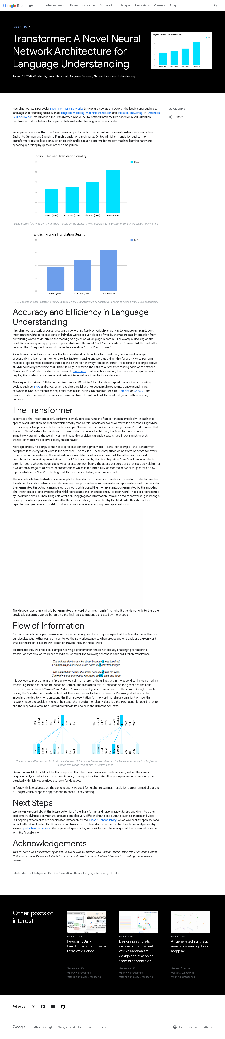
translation (104, 113)
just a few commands (36, 828)
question (123, 113)
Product (116, 873)
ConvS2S (139, 391)
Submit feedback (200, 1027)
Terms (103, 1027)
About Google (43, 1027)
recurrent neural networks (66, 109)
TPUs (37, 387)
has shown (79, 371)
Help (179, 1027)
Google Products (69, 1027)
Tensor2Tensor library (102, 820)
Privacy (90, 1027)
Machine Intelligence (34, 873)
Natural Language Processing (91, 873)
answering (136, 113)
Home (16, 27)
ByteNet (123, 391)
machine (91, 113)
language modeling (72, 113)
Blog (25, 27)
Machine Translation (60, 873)
